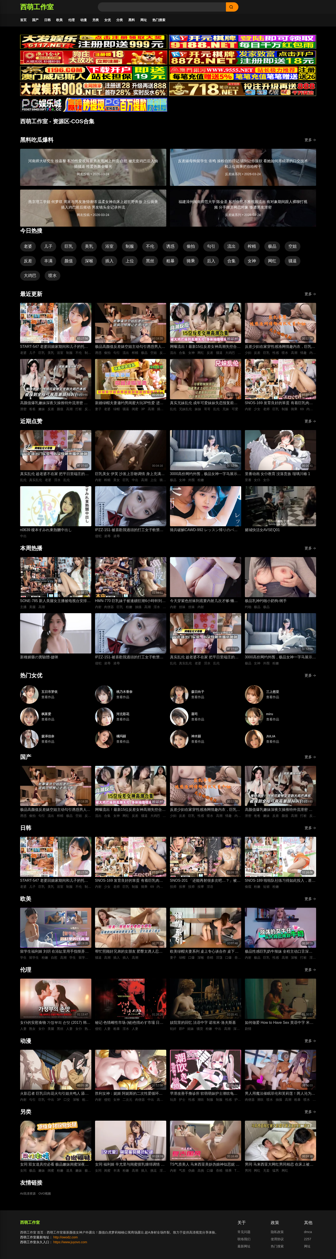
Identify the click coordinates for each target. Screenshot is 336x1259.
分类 (119, 20)
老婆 (28, 248)
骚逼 (292, 263)
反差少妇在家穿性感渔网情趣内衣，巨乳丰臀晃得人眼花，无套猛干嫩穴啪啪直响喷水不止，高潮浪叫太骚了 (280, 349)
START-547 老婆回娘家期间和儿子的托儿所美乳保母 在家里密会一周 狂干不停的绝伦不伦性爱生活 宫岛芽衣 (54, 349)
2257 (307, 1241)
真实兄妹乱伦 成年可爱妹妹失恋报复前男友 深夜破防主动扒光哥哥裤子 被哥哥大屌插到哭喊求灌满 (204, 405)
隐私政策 (277, 1234)
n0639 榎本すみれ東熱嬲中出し (46, 532)
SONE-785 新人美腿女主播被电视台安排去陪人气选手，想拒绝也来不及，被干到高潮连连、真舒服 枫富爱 (55, 603)
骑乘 (191, 263)
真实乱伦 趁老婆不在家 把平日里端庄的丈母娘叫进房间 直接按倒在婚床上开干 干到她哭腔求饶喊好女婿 (54, 476)
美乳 (89, 248)
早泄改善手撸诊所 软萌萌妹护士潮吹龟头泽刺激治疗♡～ (203, 1096)
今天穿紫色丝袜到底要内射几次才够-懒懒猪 (204, 603)
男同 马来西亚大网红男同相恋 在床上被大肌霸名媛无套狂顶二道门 (279, 1167)
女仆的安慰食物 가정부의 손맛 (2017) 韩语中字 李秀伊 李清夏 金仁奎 (55, 1025)
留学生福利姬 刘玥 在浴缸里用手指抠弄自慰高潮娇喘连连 (54, 954)
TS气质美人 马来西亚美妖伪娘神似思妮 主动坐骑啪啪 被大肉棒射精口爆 (205, 1167)
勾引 (211, 248)
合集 (231, 263)
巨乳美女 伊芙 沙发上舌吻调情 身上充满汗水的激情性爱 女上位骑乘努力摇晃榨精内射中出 (130, 476)
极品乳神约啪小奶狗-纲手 (266, 603)
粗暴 (170, 263)
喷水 (52, 278)
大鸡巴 (30, 278)
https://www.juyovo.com (70, 1244)
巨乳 (69, 248)
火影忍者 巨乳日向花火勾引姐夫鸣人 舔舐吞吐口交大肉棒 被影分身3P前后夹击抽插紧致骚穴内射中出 (54, 1096)
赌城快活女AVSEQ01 (262, 532)
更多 (310, 142)
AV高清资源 (28, 1196)
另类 (95, 20)
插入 (109, 263)
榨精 (252, 248)
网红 (272, 263)
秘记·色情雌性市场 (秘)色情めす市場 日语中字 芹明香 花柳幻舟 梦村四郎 (129, 1025)
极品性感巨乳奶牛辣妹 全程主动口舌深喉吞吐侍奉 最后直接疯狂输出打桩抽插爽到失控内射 (278, 954)
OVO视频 (46, 1196)
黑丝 (150, 263)
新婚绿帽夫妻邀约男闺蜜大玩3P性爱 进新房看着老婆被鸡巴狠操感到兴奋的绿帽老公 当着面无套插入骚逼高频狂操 (130, 405)
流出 (231, 248)
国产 (35, 20)
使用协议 (277, 1241)
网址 (143, 20)
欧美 (59, 20)
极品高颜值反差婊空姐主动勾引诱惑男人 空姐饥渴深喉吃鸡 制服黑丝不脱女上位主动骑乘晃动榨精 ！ (129, 349)
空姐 (292, 248)
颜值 (69, 263)
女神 (252, 263)
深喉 (89, 263)
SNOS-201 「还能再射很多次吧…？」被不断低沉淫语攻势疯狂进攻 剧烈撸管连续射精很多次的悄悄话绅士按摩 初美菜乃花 (205, 883)
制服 (130, 248)
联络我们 (243, 1241)
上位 (130, 263)
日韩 (47, 20)
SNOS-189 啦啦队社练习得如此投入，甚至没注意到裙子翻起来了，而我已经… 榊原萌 (280, 883)
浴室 (109, 248)
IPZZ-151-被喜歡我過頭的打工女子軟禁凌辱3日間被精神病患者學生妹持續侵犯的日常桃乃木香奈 (129, 532)
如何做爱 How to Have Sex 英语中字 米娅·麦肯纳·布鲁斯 (279, 1025)
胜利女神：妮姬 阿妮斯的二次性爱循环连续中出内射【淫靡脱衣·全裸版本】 (129, 1096)
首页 (23, 20)
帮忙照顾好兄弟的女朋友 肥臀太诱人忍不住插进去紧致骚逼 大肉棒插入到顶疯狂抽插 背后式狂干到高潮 (129, 954)
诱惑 (170, 248)
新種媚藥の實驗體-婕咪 (39, 659)
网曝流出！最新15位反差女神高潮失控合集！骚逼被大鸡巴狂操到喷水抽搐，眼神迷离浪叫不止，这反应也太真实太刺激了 (205, 349)
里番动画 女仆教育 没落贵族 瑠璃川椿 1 (277, 476)
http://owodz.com (65, 1239)
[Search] (162, 7)
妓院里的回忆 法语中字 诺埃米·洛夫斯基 (203, 1025)
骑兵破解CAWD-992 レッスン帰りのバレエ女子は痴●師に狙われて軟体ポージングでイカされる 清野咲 (204, 532)
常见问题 (243, 1234)
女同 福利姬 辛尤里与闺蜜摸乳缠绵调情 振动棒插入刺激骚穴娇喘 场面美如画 (130, 1167)
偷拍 (191, 248)
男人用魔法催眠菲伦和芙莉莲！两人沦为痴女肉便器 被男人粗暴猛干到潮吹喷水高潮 (280, 1096)
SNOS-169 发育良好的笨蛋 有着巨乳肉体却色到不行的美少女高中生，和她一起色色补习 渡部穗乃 (280, 405)
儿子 (48, 248)
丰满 (48, 263)
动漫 (83, 20)
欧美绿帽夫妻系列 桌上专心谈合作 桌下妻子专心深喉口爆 (204, 954)
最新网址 (243, 1248)
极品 (272, 248)
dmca (308, 1234)
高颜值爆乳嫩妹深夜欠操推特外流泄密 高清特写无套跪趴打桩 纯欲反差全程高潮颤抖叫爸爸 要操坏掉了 (54, 405)
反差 (28, 263)
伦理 (71, 20)
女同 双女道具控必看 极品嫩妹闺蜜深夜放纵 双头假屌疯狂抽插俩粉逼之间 (54, 1167)
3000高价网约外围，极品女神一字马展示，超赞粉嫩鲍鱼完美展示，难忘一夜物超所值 (205, 476)
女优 (107, 20)
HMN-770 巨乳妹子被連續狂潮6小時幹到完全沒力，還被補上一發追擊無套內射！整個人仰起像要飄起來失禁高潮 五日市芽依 (130, 603)
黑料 (131, 20)
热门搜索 (158, 20)
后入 (211, 263)
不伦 (150, 248)
